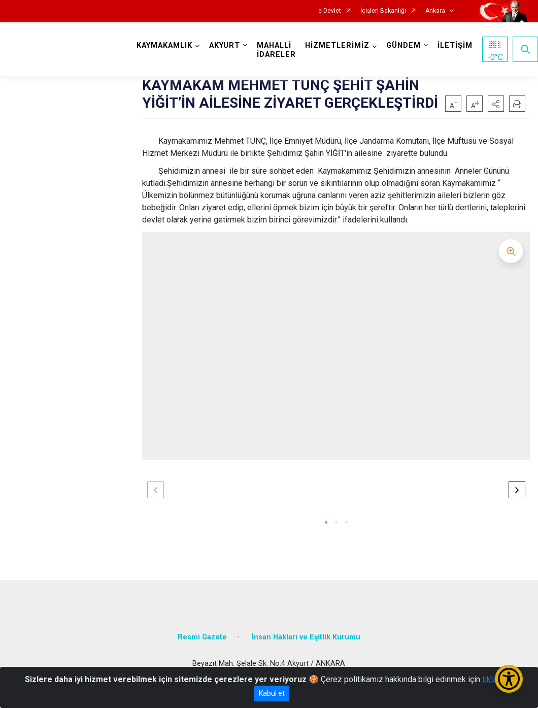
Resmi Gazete (202, 637)
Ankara (435, 11)
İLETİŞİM (455, 45)
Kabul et (272, 693)
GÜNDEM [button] (403, 45)
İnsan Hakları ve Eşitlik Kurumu (306, 637)
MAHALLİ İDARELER (276, 50)
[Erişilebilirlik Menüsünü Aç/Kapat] (509, 679)
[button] (496, 103)
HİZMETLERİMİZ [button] (337, 45)
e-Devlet (329, 11)
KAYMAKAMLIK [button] (164, 45)
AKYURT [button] (224, 45)
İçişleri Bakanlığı (383, 11)
